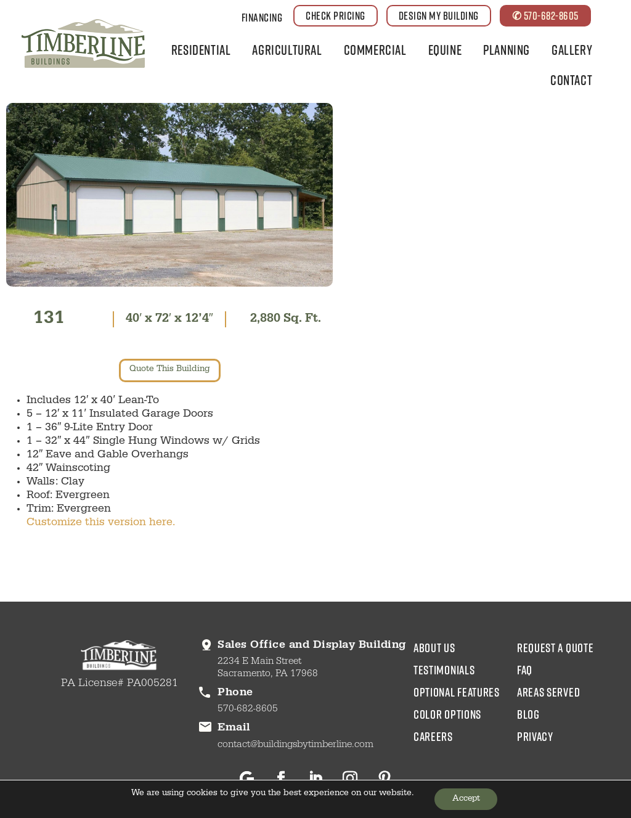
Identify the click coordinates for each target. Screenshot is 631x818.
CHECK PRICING (335, 15)
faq (524, 670)
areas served (548, 692)
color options (447, 715)
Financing (262, 17)
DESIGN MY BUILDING (439, 15)
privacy (535, 737)
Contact (571, 80)
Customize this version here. (100, 524)
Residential (201, 49)
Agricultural (287, 49)
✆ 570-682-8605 (545, 15)
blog (528, 715)
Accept (466, 799)
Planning (506, 49)
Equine (445, 49)
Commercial (375, 49)
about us (434, 648)
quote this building (169, 371)
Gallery (572, 49)
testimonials (443, 670)
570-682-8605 (248, 711)
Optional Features (456, 692)
